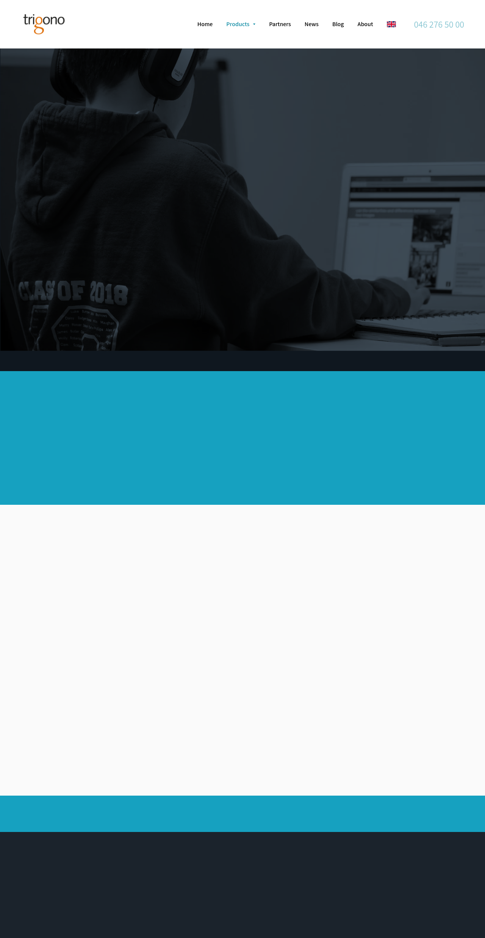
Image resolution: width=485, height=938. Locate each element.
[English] (391, 24)
